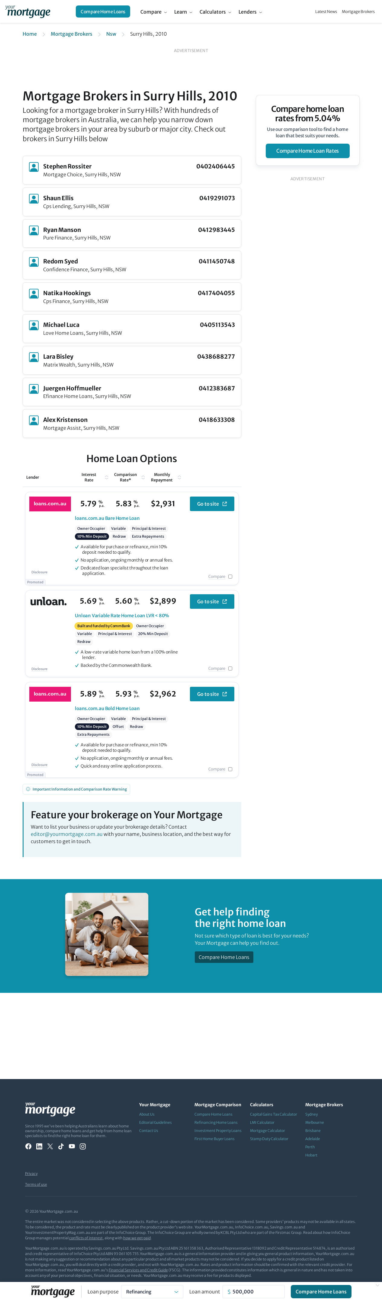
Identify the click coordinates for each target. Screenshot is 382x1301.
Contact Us (148, 1130)
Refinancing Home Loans (216, 1122)
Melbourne (314, 1122)
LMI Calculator (262, 1122)
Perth (310, 1147)
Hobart (311, 1155)
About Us (147, 1114)
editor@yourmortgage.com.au (67, 834)
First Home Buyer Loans (214, 1138)
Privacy (31, 1173)
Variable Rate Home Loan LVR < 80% (122, 615)
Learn (180, 12)
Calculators (213, 12)
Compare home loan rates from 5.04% (307, 113)
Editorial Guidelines (155, 1122)
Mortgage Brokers (358, 11)
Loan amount (204, 1292)
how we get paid (137, 1238)
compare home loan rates (307, 151)
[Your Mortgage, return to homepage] (27, 11)
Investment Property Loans (218, 1130)
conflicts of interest (86, 1238)
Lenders (248, 12)
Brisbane (313, 1130)
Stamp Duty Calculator (269, 1138)
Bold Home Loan (107, 708)
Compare (151, 12)
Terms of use (36, 1184)
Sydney (311, 1114)
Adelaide (312, 1138)
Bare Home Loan (107, 518)
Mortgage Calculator (267, 1130)
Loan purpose (103, 1292)
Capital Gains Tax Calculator (273, 1114)
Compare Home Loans (103, 12)
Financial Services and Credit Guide (138, 1270)
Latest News (326, 11)
